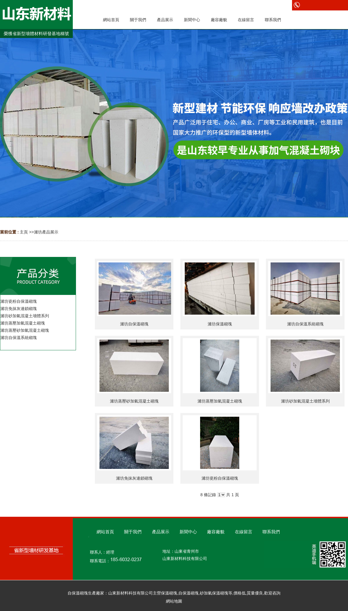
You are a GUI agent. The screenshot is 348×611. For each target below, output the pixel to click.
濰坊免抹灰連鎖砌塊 (134, 478)
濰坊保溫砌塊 (220, 324)
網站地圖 (174, 601)
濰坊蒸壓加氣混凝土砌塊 (219, 401)
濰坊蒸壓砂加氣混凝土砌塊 (134, 401)
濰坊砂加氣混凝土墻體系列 (305, 401)
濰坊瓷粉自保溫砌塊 (220, 478)
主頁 (24, 232)
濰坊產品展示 (46, 232)
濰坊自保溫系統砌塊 (305, 324)
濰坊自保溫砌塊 (134, 324)
